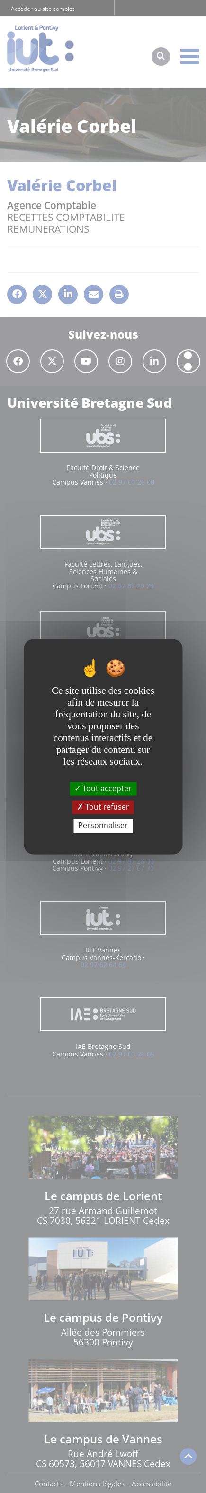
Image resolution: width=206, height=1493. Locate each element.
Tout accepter (103, 788)
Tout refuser (103, 807)
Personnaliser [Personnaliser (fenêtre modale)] (103, 826)
